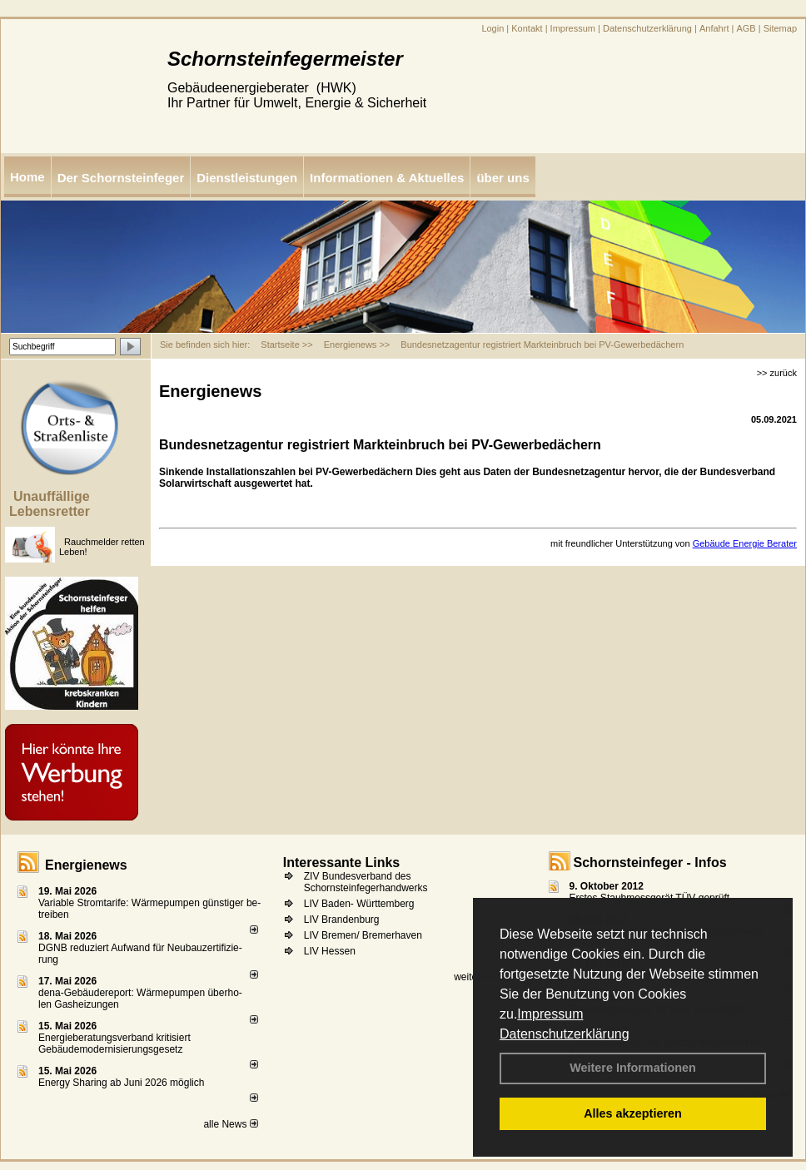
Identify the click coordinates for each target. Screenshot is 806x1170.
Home (27, 177)
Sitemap (780, 28)
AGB (745, 28)
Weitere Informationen (633, 1067)
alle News (230, 1124)
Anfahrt (714, 28)
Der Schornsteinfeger (121, 178)
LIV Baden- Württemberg (359, 904)
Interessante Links (342, 862)
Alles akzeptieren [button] (633, 1113)
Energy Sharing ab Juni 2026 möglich (121, 1082)
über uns (502, 178)
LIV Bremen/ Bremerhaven (363, 935)
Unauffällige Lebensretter (49, 503)
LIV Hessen (330, 951)
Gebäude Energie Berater (745, 543)
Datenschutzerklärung (564, 1034)
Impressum (550, 1014)
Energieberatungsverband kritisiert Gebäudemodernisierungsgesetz (114, 1043)
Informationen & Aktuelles (387, 178)
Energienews (86, 865)
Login (492, 28)
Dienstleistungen (247, 178)
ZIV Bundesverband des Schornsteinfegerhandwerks (366, 882)
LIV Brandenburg (342, 919)
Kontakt (526, 28)
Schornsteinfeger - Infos (650, 862)
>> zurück (777, 373)
